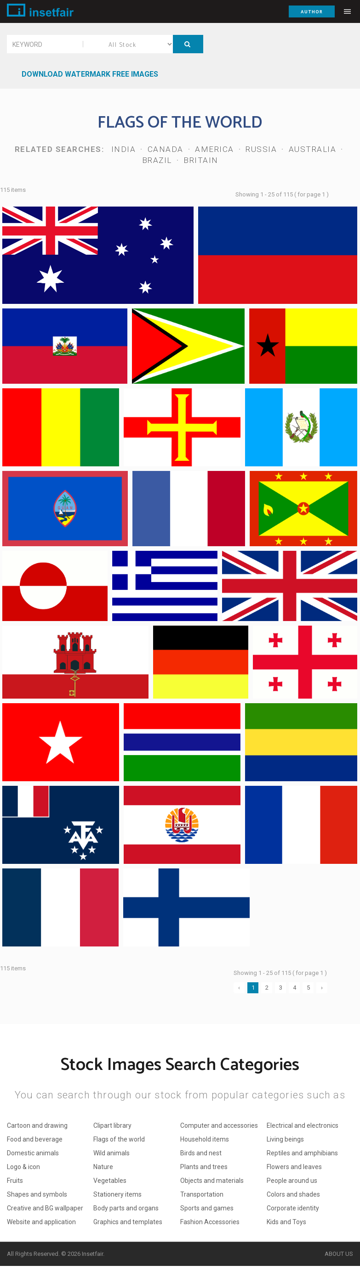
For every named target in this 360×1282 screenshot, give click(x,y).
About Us (339, 1253)
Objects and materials (212, 1180)
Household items (204, 1139)
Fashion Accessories (210, 1222)
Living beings (285, 1139)
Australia (313, 149)
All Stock (128, 44)
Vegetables (109, 1180)
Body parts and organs (126, 1208)
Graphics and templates (127, 1222)
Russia (261, 149)
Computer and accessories (219, 1125)
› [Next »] (322, 987)
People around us (292, 1180)
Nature (103, 1166)
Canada (165, 149)
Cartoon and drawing (37, 1125)
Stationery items (117, 1194)
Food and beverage (35, 1139)
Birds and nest (201, 1153)
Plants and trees (204, 1166)
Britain (200, 160)
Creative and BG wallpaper (45, 1208)
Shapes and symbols (37, 1194)
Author (312, 12)
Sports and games (207, 1208)
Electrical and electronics (302, 1125)
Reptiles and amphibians (302, 1153)
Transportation (201, 1194)
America (214, 149)
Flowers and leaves (294, 1166)
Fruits (15, 1180)
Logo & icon (23, 1166)
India (123, 149)
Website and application (41, 1222)
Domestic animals (33, 1153)
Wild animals (111, 1153)
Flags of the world (119, 1139)
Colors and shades (293, 1194)
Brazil (157, 160)
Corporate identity (293, 1208)
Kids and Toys (286, 1222)
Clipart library (112, 1125)
